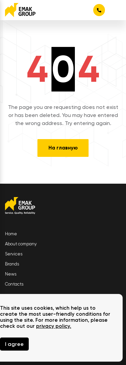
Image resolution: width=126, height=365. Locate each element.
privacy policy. (53, 326)
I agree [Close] (14, 344)
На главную (63, 148)
